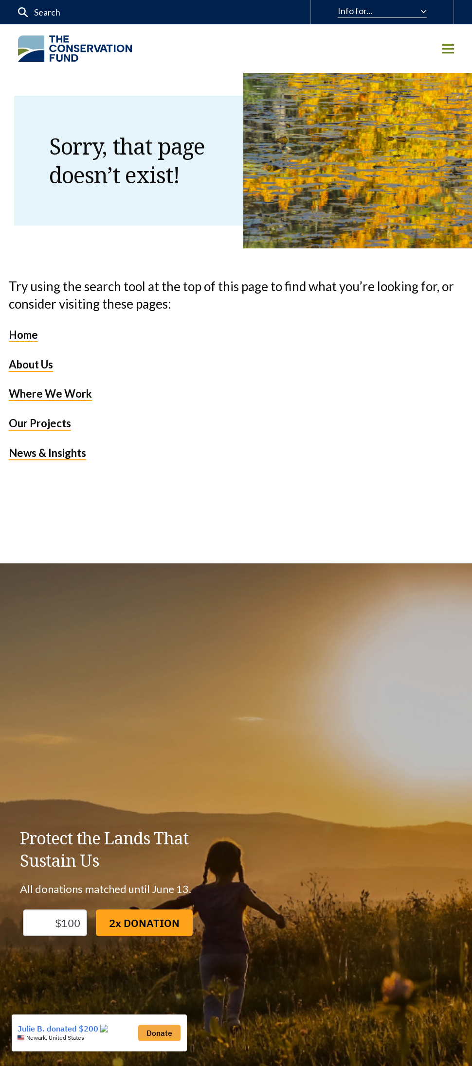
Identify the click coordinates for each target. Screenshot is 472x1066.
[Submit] (23, 12)
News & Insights (47, 452)
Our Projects (40, 423)
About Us (31, 364)
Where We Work (50, 393)
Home (23, 334)
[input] (120, 12)
